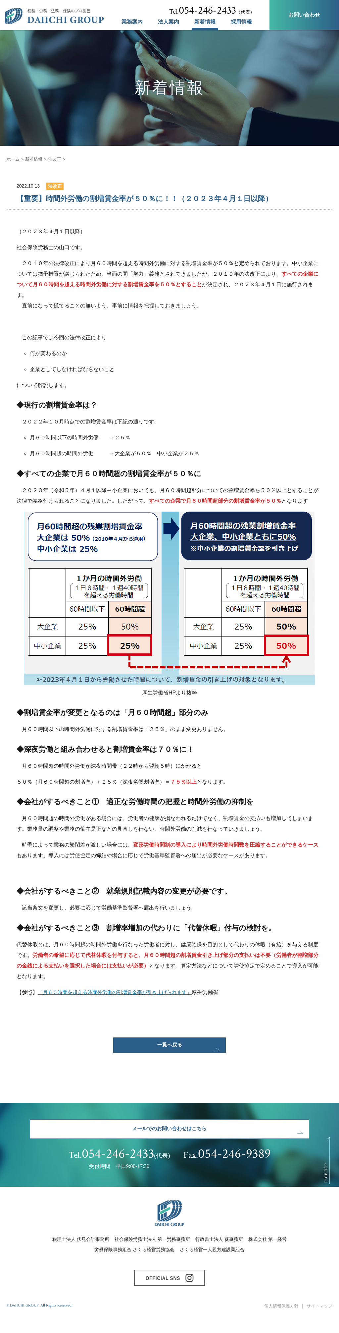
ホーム (14, 159)
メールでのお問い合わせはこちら (169, 1137)
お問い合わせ (304, 15)
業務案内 (132, 22)
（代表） (212, 10)
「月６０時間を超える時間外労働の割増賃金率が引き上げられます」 (120, 992)
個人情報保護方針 (278, 1322)
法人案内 (168, 22)
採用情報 (241, 22)
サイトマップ (318, 1322)
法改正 (58, 159)
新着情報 (205, 22)
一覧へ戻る (169, 1048)
